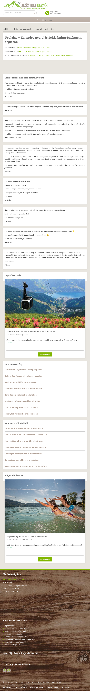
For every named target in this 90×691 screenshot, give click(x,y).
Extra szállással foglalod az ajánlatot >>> (35, 51)
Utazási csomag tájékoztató (15, 631)
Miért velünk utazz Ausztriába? (16, 642)
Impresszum (9, 626)
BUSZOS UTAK (52, 687)
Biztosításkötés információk (15, 636)
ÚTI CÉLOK (66, 687)
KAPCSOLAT (7, 687)
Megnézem (45, 354)
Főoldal (5, 29)
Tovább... (10, 342)
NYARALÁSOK (21, 687)
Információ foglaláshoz (13, 645)
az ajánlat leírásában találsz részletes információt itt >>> (50, 55)
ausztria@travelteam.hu (13, 579)
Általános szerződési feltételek (16, 628)
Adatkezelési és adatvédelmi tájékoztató (20, 639)
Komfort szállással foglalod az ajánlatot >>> (36, 48)
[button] (49, 21)
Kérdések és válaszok (13, 634)
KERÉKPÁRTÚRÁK (36, 687)
